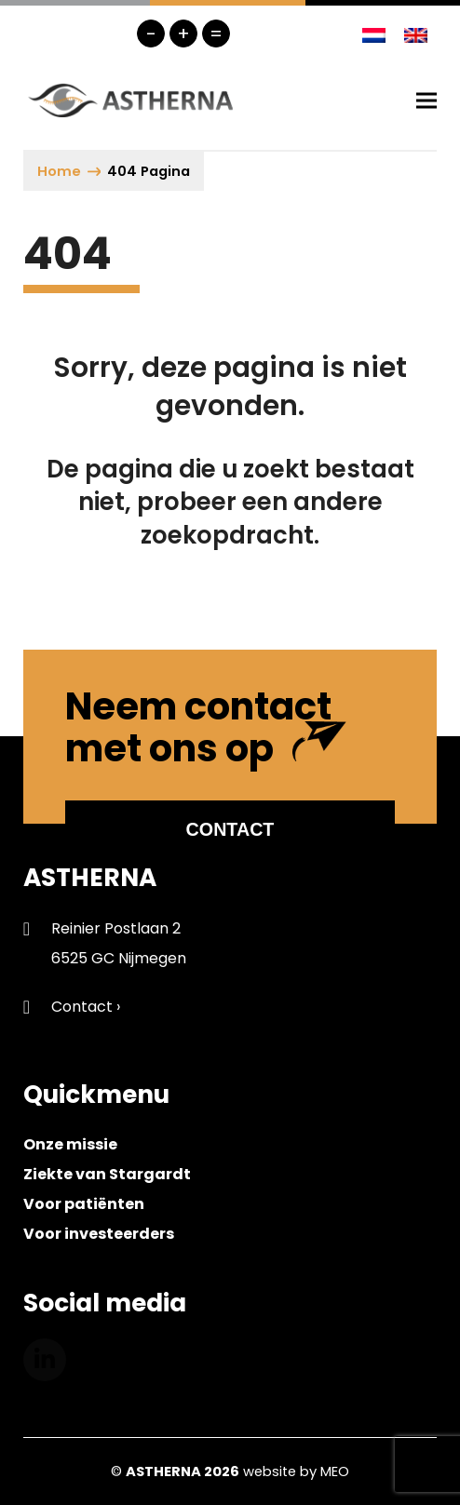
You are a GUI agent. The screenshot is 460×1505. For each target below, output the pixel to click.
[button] (426, 100)
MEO (334, 1471)
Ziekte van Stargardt (107, 1174)
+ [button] (183, 33)
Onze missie (70, 1144)
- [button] (151, 33)
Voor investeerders (98, 1233)
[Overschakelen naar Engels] (416, 34)
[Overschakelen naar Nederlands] (374, 34)
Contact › (85, 1006)
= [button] (216, 33)
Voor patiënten (83, 1204)
